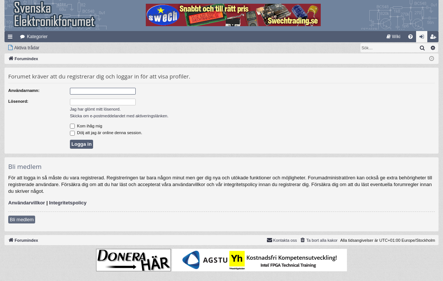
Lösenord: (18, 101)
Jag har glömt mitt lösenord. (95, 109)
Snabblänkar (11, 38)
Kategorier (37, 36)
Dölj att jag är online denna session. (106, 132)
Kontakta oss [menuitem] (282, 240)
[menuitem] (393, 36)
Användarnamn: (24, 90)
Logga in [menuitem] (423, 38)
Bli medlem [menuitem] (435, 38)
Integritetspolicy (67, 203)
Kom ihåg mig (86, 126)
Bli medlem (22, 219)
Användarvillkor (26, 203)
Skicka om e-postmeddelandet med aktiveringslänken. (119, 116)
